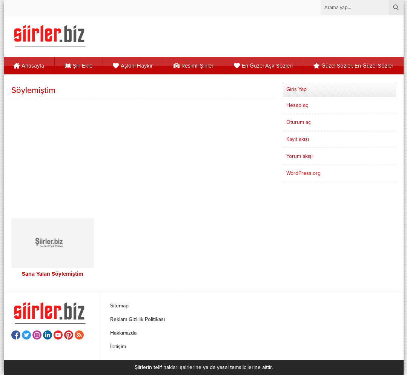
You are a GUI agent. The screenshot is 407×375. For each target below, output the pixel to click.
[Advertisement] (143, 158)
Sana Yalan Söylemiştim (52, 273)
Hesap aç (297, 105)
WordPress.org (303, 173)
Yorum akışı (299, 156)
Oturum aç (298, 122)
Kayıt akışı (297, 139)
